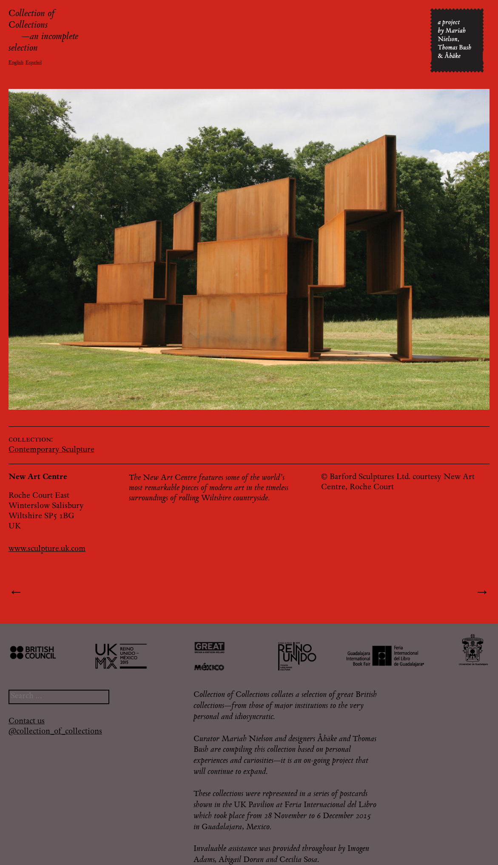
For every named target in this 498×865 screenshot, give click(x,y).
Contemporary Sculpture (51, 450)
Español (34, 62)
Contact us (27, 721)
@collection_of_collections (55, 732)
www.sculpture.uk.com (47, 549)
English (16, 62)
